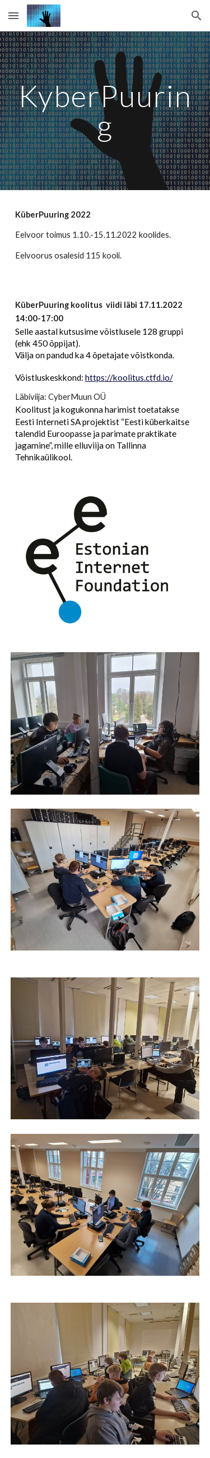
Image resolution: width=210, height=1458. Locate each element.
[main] (105, 110)
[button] (13, 15)
